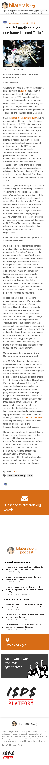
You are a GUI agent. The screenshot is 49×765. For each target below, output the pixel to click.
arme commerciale (34, 417)
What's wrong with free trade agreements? (16, 663)
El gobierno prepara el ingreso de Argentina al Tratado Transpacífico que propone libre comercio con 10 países (24, 589)
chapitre (24, 91)
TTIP (29, 475)
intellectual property (16, 475)
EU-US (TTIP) (29, 23)
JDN (15, 472)
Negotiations (13, 23)
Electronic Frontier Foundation (23, 118)
